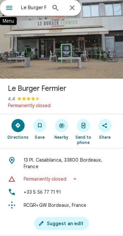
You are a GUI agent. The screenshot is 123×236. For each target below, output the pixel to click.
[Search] (55, 8)
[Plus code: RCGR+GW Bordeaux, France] (61, 205)
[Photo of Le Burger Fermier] (61, 39)
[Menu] (9, 8)
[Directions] (18, 129)
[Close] (72, 8)
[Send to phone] (83, 131)
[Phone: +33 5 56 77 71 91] (61, 192)
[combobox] (33, 7)
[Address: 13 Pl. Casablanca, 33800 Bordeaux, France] (61, 163)
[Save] (40, 129)
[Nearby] (61, 129)
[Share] (105, 129)
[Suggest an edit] (61, 223)
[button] (61, 179)
